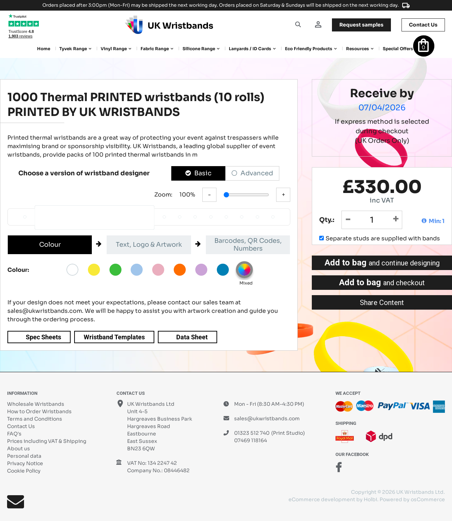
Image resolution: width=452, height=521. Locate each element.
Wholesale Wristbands (35, 404)
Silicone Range (199, 48)
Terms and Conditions (34, 419)
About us (18, 448)
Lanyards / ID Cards (250, 48)
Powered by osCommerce (412, 499)
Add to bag (382, 263)
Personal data (24, 456)
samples (361, 25)
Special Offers (398, 48)
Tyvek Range (73, 48)
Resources (357, 48)
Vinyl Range (114, 48)
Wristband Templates (114, 337)
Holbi (370, 499)
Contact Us (21, 426)
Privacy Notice (25, 463)
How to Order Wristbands (39, 411)
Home (43, 48)
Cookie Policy (24, 471)
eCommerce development (322, 499)
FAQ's (14, 434)
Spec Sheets (43, 337)
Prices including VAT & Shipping (46, 441)
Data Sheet (192, 337)
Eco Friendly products (308, 48)
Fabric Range (155, 48)
